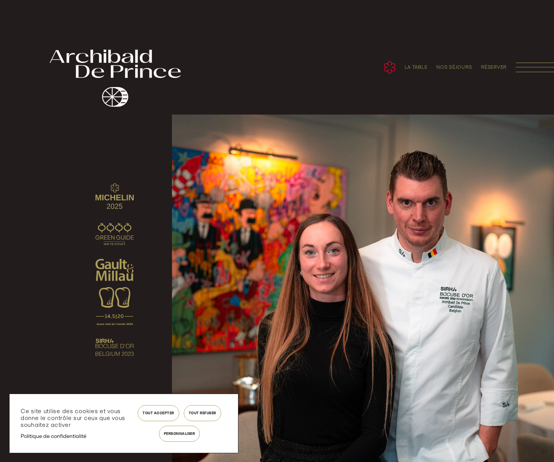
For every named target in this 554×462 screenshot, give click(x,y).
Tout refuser (202, 413)
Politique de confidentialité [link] (53, 436)
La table (416, 67)
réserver (494, 67)
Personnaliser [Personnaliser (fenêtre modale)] (179, 433)
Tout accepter (158, 413)
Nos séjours (454, 67)
